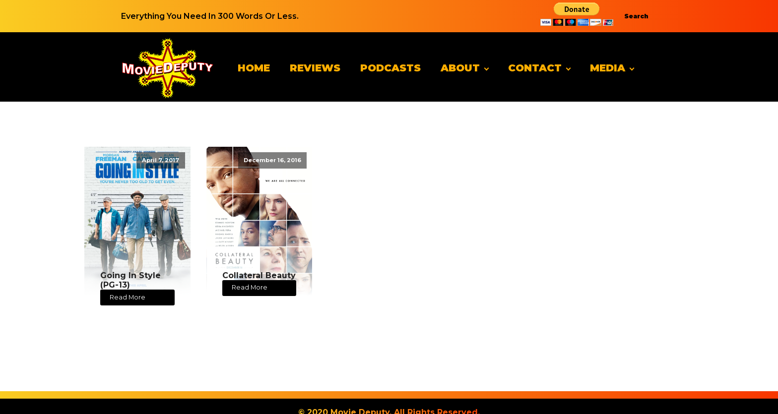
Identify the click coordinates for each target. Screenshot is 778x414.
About (460, 68)
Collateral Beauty (259, 275)
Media (607, 68)
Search (636, 16)
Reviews (315, 68)
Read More (127, 297)
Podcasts (390, 68)
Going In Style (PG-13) (130, 280)
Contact (535, 68)
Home (254, 68)
